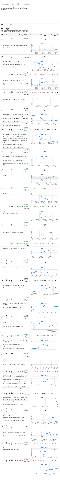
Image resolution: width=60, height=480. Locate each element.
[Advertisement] (30, 16)
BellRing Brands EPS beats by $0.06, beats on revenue (26, 443)
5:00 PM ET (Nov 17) (7, 299)
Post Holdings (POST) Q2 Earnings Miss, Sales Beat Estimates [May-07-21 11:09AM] (13, 420)
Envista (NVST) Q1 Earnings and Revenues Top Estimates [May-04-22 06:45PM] (12, 344)
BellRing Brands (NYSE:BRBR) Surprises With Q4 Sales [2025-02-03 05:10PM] (12, 144)
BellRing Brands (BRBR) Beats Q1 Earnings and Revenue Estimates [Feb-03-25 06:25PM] (14, 147)
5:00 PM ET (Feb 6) (6, 280)
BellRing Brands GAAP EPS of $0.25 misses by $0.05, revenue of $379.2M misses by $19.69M (26, 298)
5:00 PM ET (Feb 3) (6, 354)
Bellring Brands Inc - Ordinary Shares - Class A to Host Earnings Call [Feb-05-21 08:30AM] (14, 432)
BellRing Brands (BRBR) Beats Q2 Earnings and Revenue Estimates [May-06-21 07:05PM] (14, 417)
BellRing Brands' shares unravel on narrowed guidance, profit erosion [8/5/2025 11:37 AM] (14, 99)
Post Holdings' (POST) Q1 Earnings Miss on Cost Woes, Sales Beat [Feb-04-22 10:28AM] (14, 364)
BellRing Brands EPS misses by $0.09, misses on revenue (26, 460)
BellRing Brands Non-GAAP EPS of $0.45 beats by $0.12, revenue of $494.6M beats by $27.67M (26, 188)
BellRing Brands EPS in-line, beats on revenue (26, 427)
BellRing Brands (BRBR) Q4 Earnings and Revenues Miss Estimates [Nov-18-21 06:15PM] (14, 381)
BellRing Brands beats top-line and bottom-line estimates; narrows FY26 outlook (26, 56)
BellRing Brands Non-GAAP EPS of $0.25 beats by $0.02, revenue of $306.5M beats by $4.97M (26, 354)
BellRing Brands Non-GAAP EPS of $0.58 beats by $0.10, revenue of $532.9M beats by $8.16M (26, 129)
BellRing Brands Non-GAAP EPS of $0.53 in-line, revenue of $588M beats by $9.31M (26, 110)
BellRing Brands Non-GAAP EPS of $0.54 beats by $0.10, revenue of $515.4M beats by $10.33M (26, 170)
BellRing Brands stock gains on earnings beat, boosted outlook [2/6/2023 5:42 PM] (13, 287)
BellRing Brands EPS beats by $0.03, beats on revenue (26, 410)
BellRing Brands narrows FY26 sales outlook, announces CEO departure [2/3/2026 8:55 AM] (14, 64)
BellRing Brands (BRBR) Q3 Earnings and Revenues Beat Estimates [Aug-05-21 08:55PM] (14, 399)
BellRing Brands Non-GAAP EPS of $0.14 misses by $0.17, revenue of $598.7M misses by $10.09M (26, 39)
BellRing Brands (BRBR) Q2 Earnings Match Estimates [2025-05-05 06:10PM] (12, 125)
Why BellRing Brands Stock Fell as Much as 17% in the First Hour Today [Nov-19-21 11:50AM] (14, 388)
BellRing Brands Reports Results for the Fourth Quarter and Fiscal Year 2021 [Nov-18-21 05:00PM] (15, 379)
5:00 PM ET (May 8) (7, 262)
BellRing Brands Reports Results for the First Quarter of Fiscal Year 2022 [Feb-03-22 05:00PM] (14, 361)
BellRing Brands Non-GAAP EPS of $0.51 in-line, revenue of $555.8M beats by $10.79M (26, 151)
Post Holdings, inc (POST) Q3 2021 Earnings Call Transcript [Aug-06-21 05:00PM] (13, 404)
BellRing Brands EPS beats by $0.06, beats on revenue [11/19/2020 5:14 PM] (12, 447)
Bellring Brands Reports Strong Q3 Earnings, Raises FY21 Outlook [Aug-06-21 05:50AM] (13, 401)
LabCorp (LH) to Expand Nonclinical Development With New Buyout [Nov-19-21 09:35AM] (14, 386)
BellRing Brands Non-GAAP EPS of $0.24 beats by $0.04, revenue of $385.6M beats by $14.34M (26, 261)
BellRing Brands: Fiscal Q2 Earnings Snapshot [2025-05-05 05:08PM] (11, 121)
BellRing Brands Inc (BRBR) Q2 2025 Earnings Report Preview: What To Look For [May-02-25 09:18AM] (15, 118)
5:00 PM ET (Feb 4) (6, 427)
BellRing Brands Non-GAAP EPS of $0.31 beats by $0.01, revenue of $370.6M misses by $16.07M (26, 317)
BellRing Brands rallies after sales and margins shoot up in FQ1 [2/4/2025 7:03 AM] (13, 136)
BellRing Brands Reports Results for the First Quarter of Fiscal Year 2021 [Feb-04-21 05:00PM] (14, 435)
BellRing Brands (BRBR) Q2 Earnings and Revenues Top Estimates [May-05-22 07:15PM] (13, 348)
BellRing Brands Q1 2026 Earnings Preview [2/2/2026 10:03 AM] (11, 61)
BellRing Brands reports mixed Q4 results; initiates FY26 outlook (26, 73)
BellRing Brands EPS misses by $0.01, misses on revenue (26, 371)
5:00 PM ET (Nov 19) (7, 443)
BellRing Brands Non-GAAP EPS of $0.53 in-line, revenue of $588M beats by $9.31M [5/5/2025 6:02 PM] (15, 114)
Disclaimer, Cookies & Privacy (28, 476)
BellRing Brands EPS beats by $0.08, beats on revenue (26, 393)
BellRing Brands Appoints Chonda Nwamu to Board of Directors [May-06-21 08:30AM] (13, 415)
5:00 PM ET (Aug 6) (7, 460)
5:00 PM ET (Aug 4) (7, 317)
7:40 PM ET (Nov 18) (7, 371)
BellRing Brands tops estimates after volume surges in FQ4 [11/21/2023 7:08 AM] (13, 232)
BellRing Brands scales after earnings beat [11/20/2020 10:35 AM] (11, 449)
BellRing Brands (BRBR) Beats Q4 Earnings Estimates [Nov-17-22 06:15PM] (12, 307)
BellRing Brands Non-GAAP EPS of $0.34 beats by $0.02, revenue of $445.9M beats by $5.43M (26, 243)
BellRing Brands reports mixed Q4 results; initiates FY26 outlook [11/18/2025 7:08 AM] (13, 80)
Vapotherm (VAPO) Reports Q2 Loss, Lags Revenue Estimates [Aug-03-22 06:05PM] (13, 326)
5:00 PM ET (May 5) (7, 335)
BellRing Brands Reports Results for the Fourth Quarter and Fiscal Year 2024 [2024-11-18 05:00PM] (15, 160)
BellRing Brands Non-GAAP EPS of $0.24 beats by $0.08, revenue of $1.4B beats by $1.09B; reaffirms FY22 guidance (26, 335)
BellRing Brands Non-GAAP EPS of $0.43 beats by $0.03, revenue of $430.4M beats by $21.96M (26, 206)
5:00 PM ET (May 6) (7, 410)
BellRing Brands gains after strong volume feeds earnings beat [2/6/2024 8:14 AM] (13, 213)
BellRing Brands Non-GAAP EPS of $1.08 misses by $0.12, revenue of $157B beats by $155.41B (26, 280)
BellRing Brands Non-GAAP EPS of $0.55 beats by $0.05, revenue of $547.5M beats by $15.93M (26, 92)
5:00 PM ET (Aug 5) (7, 393)
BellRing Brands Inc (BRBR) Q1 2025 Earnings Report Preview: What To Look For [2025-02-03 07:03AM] (15, 140)
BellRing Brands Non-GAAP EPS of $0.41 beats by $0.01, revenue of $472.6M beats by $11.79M (26, 224)
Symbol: (2, 24)
